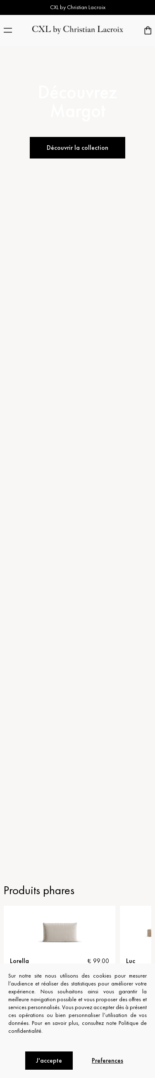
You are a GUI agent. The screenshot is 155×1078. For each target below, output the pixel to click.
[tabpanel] (59, 950)
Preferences (107, 1060)
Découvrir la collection (77, 147)
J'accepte (49, 1060)
